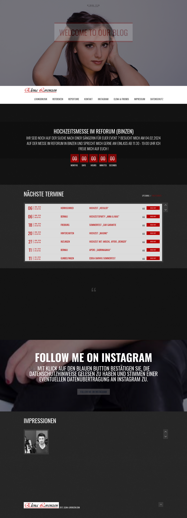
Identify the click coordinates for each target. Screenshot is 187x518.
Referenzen (57, 99)
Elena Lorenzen (42, 90)
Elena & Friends (121, 99)
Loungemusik (40, 99)
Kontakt (88, 99)
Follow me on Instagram (93, 392)
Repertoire (73, 99)
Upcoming (145, 195)
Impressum (139, 99)
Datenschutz (156, 99)
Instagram (103, 99)
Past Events (156, 195)
